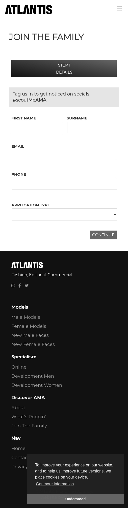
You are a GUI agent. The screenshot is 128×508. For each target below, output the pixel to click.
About (18, 407)
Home (18, 448)
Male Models (25, 317)
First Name (23, 118)
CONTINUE (103, 235)
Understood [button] (75, 499)
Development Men (32, 376)
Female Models (28, 326)
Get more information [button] (55, 484)
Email (17, 146)
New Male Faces (30, 335)
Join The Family (29, 426)
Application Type (30, 205)
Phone (18, 174)
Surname (77, 118)
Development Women (36, 385)
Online (19, 367)
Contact (20, 457)
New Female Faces (33, 344)
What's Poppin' (28, 417)
